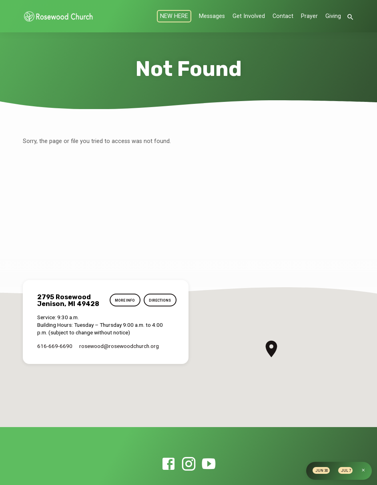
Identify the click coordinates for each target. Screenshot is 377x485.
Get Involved (249, 16)
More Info (122, 300)
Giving (333, 16)
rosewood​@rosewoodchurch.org (119, 346)
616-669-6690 (54, 346)
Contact (283, 16)
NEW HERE (174, 16)
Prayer (309, 16)
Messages (212, 16)
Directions (159, 300)
